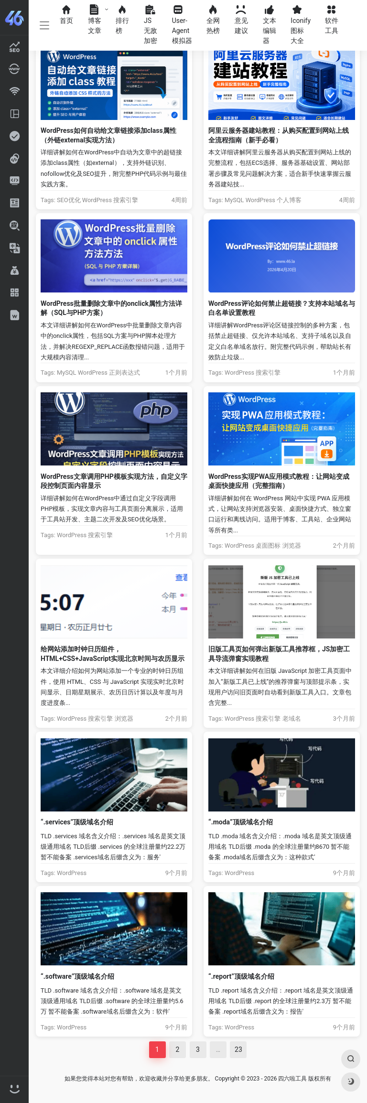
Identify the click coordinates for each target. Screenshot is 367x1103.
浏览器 (291, 545)
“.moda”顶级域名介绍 (240, 822)
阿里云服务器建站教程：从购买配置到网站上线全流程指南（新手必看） (278, 135)
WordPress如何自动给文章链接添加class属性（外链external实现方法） (108, 135)
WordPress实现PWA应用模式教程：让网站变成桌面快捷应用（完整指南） (278, 481)
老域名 (291, 718)
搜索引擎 (125, 200)
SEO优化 (69, 200)
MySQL (234, 200)
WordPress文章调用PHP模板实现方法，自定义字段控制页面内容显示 (114, 481)
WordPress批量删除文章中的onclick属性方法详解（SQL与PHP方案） (111, 308)
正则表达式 (124, 372)
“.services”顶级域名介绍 (77, 822)
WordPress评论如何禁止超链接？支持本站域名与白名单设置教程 (281, 308)
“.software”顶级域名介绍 (77, 976)
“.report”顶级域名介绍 (241, 976)
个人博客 (289, 200)
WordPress (97, 200)
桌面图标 (268, 545)
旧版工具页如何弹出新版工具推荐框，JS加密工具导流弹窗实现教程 (279, 653)
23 (238, 1049)
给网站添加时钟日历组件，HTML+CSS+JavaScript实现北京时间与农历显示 (112, 653)
